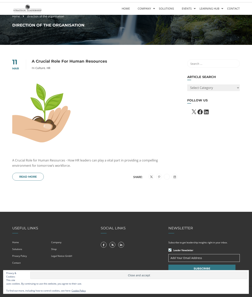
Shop (54, 249)
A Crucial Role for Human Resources (69, 61)
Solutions (166, 8)
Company (144, 8)
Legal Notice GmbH (61, 256)
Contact (233, 8)
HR (48, 68)
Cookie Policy (79, 290)
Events (187, 8)
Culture (40, 68)
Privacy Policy (19, 256)
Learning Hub (209, 8)
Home (126, 8)
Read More (28, 176)
